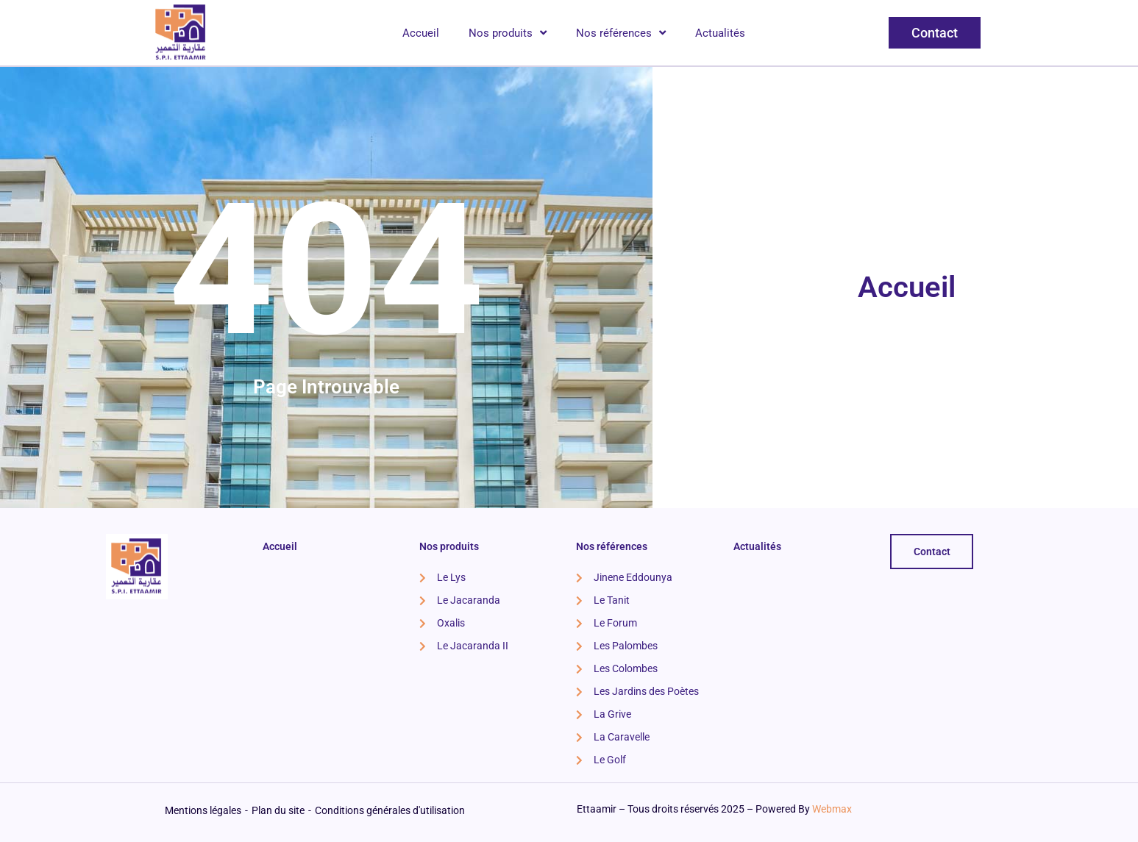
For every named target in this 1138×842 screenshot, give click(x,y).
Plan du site (278, 810)
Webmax (832, 809)
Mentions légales (203, 810)
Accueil (420, 33)
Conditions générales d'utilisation (390, 810)
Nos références (621, 33)
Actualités (720, 33)
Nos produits (508, 33)
